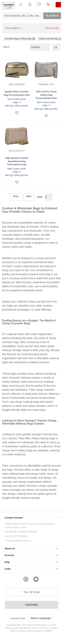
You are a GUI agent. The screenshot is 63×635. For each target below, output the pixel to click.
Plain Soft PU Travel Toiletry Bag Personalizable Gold (46, 94)
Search (50, 15)
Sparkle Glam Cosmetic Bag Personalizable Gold (17, 93)
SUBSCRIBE (31, 604)
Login (29, 6)
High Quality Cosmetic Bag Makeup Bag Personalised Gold (16, 161)
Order (48, 6)
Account (9, 555)
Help (7, 562)
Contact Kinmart (14, 517)
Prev (15, 196)
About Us (10, 548)
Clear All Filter (52, 28)
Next (28, 196)
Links (8, 568)
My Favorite (39, 6)
